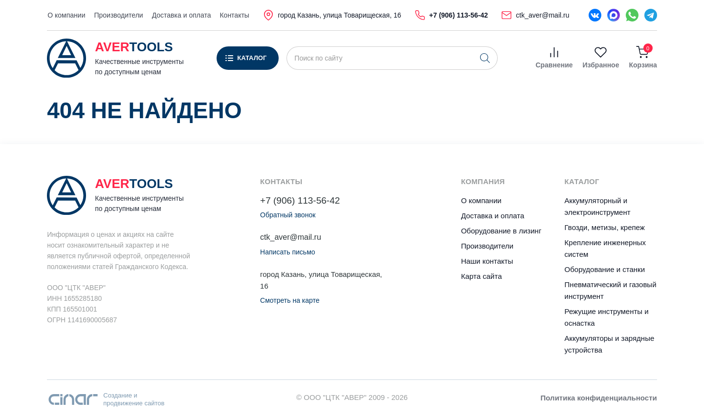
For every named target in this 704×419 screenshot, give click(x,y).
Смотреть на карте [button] (289, 300)
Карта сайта (481, 276)
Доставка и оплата (181, 15)
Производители (118, 15)
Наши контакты (487, 261)
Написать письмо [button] (287, 252)
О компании (66, 15)
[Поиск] (485, 58)
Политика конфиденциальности (599, 398)
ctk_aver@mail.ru (290, 237)
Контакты (234, 15)
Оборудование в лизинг (501, 231)
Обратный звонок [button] (287, 215)
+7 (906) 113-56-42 (300, 200)
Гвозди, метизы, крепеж (605, 227)
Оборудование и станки (605, 269)
